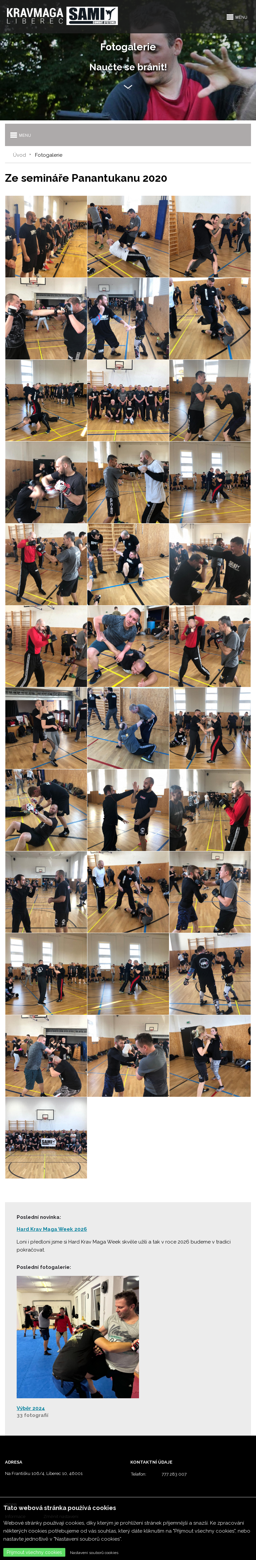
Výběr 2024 (31, 1408)
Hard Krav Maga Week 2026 (52, 1229)
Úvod (19, 155)
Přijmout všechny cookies (34, 1552)
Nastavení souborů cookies (94, 1552)
